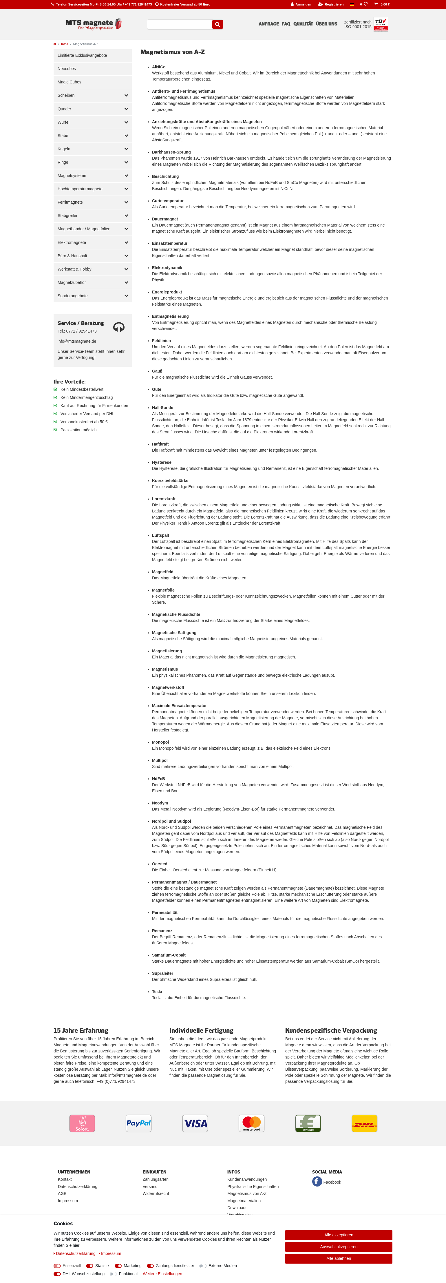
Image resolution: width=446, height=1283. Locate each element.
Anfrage (269, 24)
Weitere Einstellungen (162, 1273)
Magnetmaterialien (244, 1200)
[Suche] (217, 24)
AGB (62, 1193)
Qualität (303, 24)
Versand (150, 1186)
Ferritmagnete (70, 202)
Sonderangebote (73, 295)
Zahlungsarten (156, 1179)
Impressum (68, 1200)
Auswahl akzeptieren (338, 1246)
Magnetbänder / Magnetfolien (84, 229)
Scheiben (66, 95)
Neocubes (67, 68)
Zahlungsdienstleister (175, 1265)
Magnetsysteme (72, 175)
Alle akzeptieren (338, 1235)
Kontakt (65, 1179)
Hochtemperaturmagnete (80, 189)
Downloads (237, 1207)
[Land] (352, 4)
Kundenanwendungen (247, 1179)
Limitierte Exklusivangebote (82, 55)
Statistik (102, 1265)
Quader (64, 109)
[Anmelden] (301, 4)
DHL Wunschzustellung (84, 1273)
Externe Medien (223, 1265)
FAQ (286, 24)
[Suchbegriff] (179, 24)
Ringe (63, 162)
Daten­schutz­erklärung (75, 1253)
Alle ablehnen (339, 1258)
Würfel (63, 122)
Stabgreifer (67, 215)
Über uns (326, 24)
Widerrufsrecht (156, 1193)
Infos (64, 44)
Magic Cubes (69, 82)
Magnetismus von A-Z (246, 1193)
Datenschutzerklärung (77, 1186)
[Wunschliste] (364, 4)
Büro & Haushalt (72, 255)
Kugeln (64, 149)
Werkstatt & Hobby (74, 269)
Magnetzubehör (72, 282)
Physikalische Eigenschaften (253, 1186)
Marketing (132, 1265)
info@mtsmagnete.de (77, 341)
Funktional (128, 1273)
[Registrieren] (331, 4)
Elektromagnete (72, 242)
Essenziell (72, 1265)
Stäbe (63, 135)
